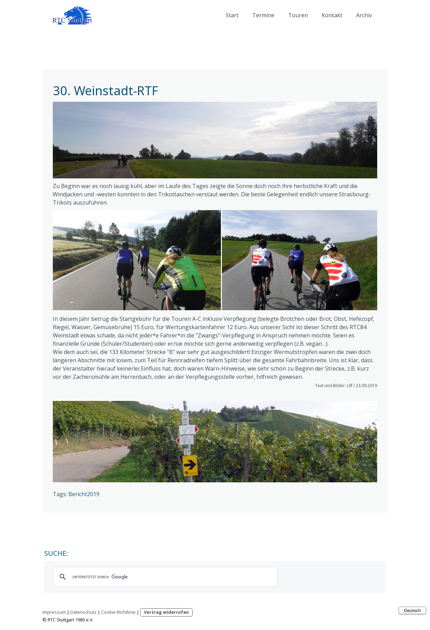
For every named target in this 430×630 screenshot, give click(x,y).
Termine (263, 15)
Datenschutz (83, 612)
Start (232, 15)
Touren (298, 15)
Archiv (364, 15)
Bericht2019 (83, 494)
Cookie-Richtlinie (118, 612)
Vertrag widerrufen (166, 612)
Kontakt (332, 15)
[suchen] (164, 577)
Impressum (54, 612)
